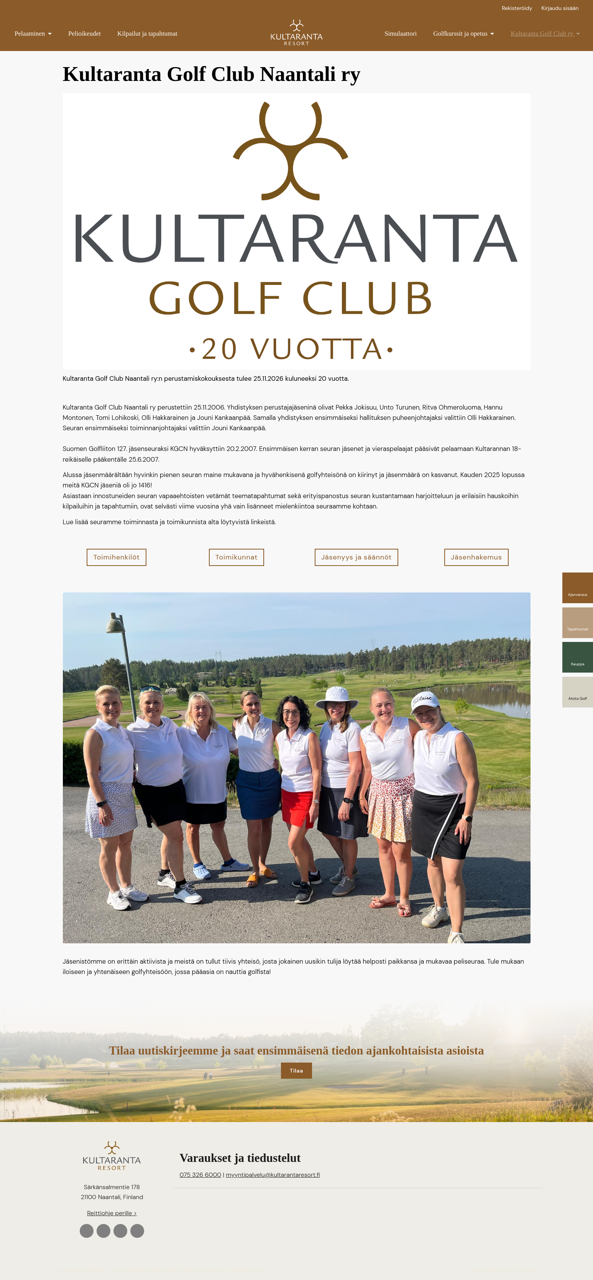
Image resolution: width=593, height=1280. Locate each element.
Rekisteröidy (517, 8)
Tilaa (296, 1070)
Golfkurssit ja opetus (463, 33)
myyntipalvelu (273, 1175)
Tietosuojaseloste (490, 1270)
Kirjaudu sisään (560, 8)
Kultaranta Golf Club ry (545, 33)
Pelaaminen (33, 33)
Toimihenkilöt (116, 557)
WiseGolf (188, 1270)
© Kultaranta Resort (81, 1270)
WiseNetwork (247, 1270)
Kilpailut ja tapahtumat (147, 33)
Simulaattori (400, 33)
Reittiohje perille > (112, 1213)
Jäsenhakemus (476, 557)
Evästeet (526, 1270)
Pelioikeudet (84, 33)
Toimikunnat (236, 557)
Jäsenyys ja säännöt (356, 557)
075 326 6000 (201, 1175)
